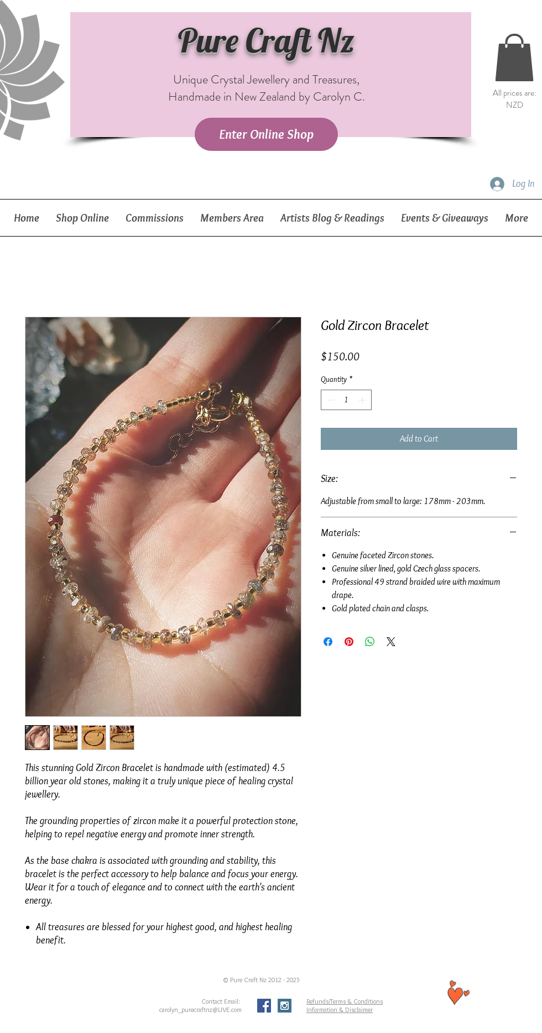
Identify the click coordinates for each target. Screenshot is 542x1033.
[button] (514, 57)
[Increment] (363, 400)
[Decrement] (329, 400)
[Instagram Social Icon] (284, 1006)
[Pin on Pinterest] (349, 641)
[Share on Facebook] (328, 641)
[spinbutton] (346, 400)
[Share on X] (391, 641)
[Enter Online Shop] (266, 134)
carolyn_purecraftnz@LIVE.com (200, 1009)
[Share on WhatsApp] (370, 641)
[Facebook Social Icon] (264, 1006)
